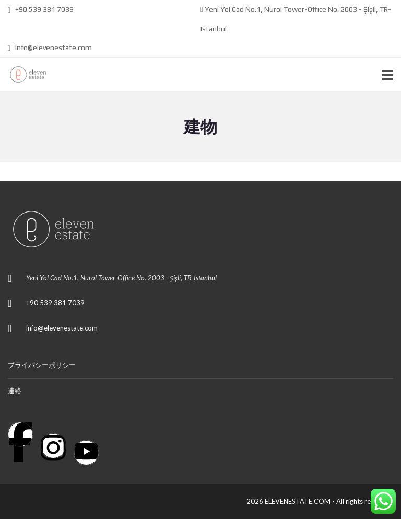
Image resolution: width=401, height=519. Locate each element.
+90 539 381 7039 (41, 9)
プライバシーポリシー (42, 365)
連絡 (14, 390)
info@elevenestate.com (50, 47)
